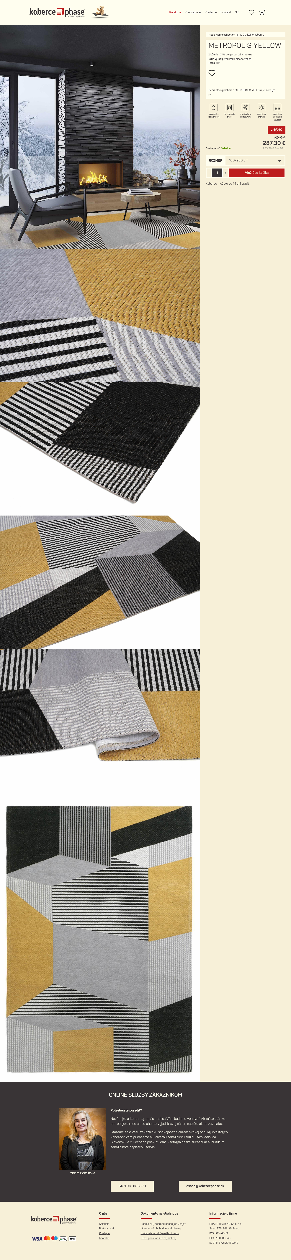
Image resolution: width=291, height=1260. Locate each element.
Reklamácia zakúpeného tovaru (160, 1233)
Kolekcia (175, 12)
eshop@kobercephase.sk (205, 1186)
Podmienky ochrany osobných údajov (163, 1224)
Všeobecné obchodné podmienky (161, 1228)
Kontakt (225, 12)
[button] (209, 94)
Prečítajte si (193, 12)
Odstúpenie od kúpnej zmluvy (158, 1238)
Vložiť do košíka (257, 173)
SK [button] (237, 12)
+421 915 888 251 (132, 1186)
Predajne (211, 12)
